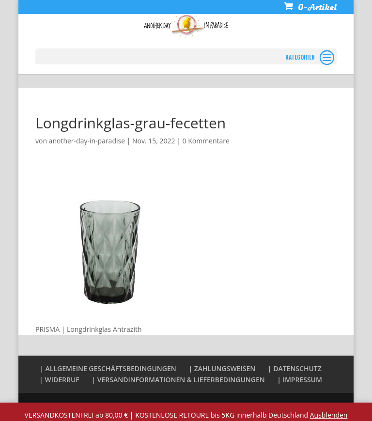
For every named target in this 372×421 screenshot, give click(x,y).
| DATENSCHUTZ (295, 368)
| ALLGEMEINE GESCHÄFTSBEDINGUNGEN (108, 368)
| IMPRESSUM (299, 379)
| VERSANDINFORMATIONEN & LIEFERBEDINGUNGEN (178, 379)
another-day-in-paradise (87, 140)
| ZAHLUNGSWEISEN (221, 368)
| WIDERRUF (59, 379)
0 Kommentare (206, 140)
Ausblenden (329, 415)
